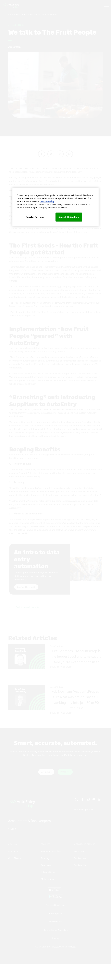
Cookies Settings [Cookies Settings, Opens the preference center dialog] (35, 217)
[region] (55, 207)
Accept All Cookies (69, 217)
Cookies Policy (47, 201)
